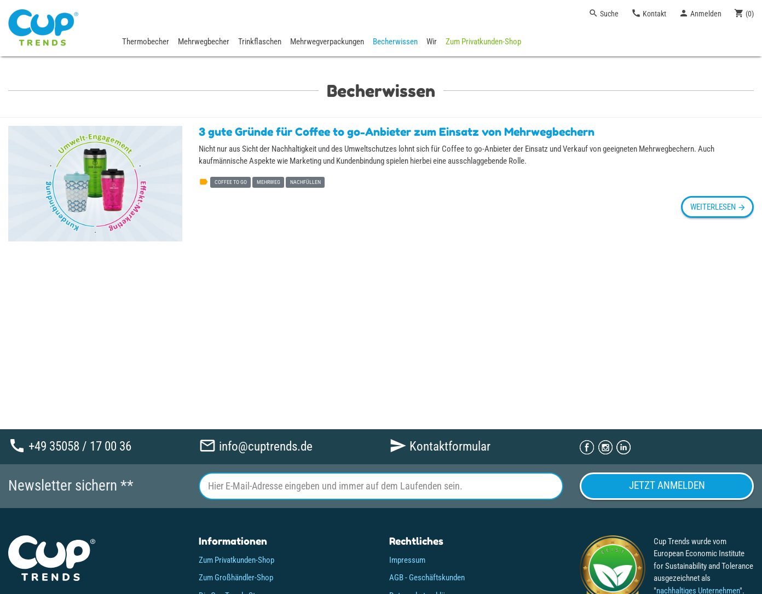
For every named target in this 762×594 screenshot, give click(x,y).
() (744, 13)
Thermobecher (145, 42)
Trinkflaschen (259, 42)
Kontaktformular (439, 445)
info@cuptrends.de (256, 445)
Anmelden (700, 13)
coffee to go (231, 182)
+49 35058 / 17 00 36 (69, 445)
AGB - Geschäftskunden (427, 578)
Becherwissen (395, 42)
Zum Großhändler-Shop (236, 578)
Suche (603, 13)
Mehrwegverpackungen (327, 42)
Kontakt (648, 13)
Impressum (407, 560)
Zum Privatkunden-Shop (483, 42)
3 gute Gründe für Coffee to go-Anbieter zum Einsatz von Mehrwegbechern (396, 132)
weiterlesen (717, 207)
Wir (431, 42)
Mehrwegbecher (203, 42)
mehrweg (268, 182)
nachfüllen (305, 182)
